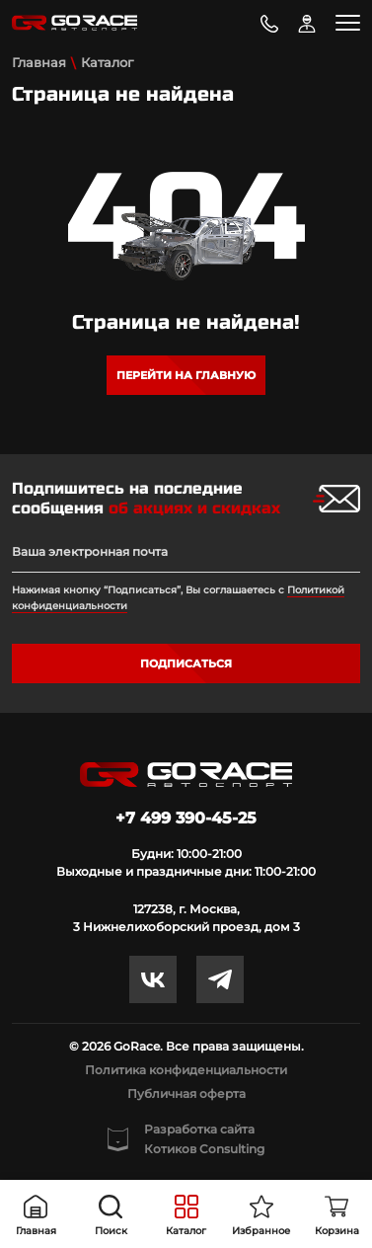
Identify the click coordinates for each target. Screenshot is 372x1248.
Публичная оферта (186, 1093)
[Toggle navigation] (347, 23)
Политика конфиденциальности (186, 1069)
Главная (39, 62)
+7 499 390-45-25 (186, 818)
